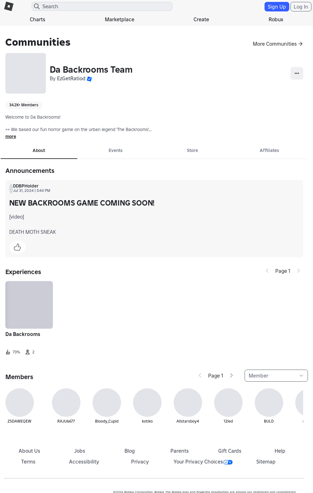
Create (201, 19)
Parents (179, 451)
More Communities (275, 43)
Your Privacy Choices (203, 461)
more (10, 136)
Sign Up (277, 6)
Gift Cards (229, 451)
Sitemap (266, 461)
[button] (89, 78)
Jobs (79, 451)
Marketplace (119, 19)
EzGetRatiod (71, 78)
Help (280, 451)
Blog (130, 451)
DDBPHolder (26, 186)
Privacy (140, 461)
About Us (29, 451)
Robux (276, 19)
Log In (301, 6)
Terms (28, 461)
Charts (37, 19)
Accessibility (84, 461)
